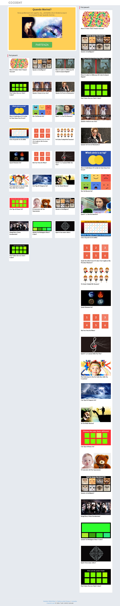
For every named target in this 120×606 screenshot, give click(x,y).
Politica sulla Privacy (63, 601)
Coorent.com (51, 603)
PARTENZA (42, 44)
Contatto (74, 601)
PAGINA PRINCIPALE (49, 601)
